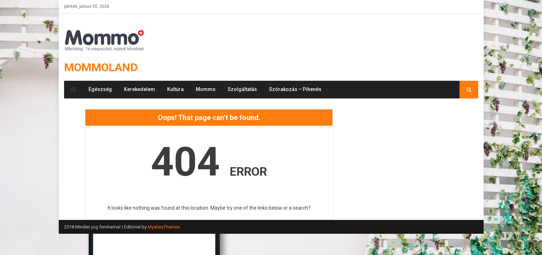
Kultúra (175, 89)
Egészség (100, 89)
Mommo (206, 89)
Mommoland (101, 67)
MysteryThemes (164, 227)
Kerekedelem (139, 89)
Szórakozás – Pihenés (295, 89)
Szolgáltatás (242, 89)
